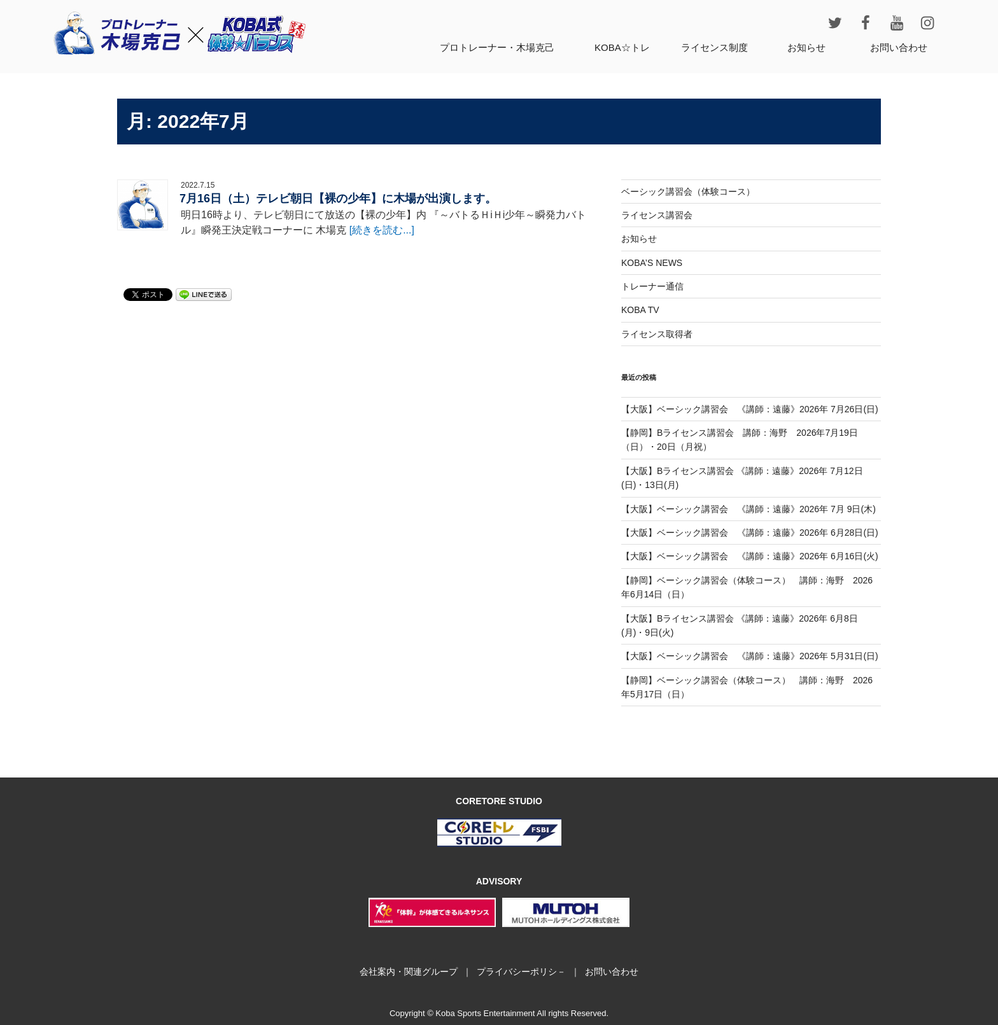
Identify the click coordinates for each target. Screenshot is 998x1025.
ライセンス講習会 (656, 215)
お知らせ (806, 47)
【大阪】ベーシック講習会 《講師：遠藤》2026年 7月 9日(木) (748, 509)
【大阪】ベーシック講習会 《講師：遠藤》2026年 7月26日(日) (749, 409)
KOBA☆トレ (622, 47)
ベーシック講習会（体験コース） (688, 191)
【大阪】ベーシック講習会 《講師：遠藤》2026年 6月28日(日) (749, 532)
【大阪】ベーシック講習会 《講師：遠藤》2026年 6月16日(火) (749, 556)
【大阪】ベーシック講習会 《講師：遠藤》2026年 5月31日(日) (749, 656)
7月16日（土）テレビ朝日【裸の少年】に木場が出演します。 (337, 198)
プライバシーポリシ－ (521, 971)
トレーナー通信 (652, 286)
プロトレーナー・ (497, 47)
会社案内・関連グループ (409, 971)
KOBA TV (640, 310)
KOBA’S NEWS (651, 263)
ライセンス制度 (714, 47)
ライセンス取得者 (656, 334)
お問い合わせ (898, 47)
